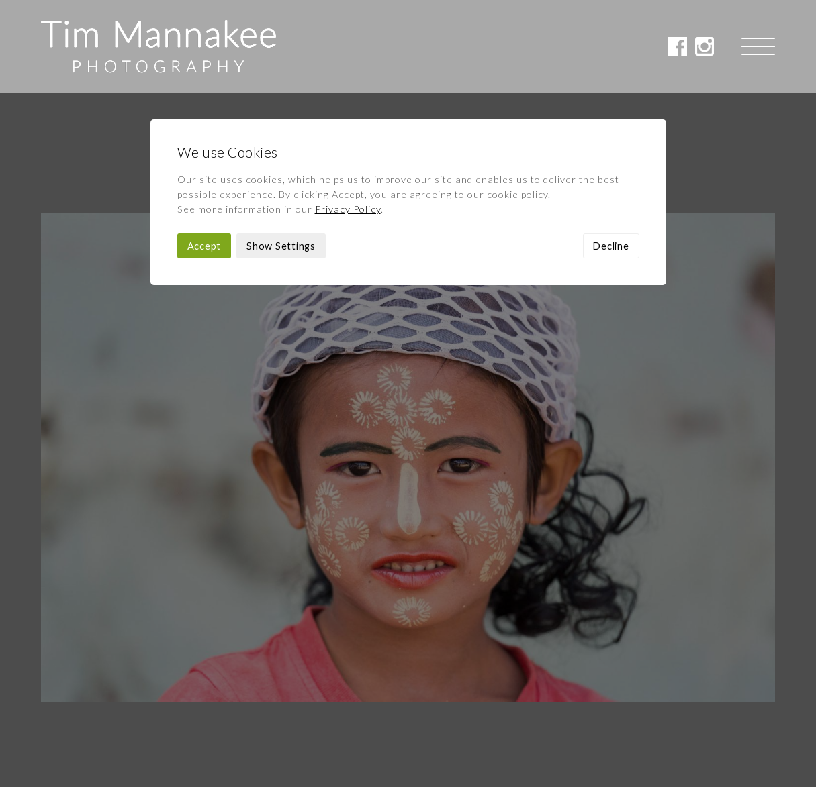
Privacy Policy (348, 116)
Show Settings (281, 153)
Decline (611, 153)
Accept (204, 153)
